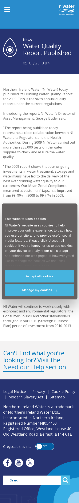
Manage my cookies (39, 290)
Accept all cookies (39, 276)
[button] (44, 446)
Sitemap (57, 396)
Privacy (38, 391)
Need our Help (23, 367)
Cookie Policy (63, 391)
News (27, 39)
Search (65, 480)
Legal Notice (14, 391)
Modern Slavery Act (25, 396)
